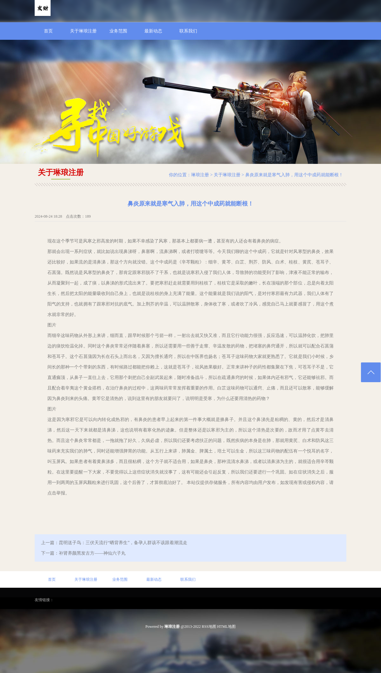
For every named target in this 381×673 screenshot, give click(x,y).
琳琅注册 (200, 174)
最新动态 (153, 31)
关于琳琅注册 (83, 31)
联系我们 (188, 31)
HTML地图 (226, 626)
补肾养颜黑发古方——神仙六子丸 (92, 553)
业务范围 (118, 31)
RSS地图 (209, 626)
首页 (48, 31)
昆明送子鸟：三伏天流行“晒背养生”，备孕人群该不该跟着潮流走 (123, 542)
